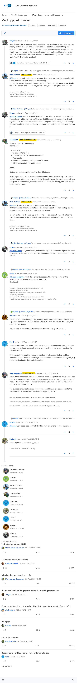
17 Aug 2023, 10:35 (30, 247)
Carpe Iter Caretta (9, 637)
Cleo (7, 657)
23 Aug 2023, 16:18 (31, 439)
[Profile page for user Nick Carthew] (5, 76)
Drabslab (13, 439)
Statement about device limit (14, 559)
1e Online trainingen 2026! (13, 544)
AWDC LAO (10, 610)
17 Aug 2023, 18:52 (30, 316)
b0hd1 (12, 273)
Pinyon (12, 41)
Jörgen (8, 594)
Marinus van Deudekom (14, 548)
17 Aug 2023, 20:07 (29, 342)
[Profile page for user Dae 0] (5, 344)
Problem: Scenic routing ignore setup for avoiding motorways (30, 590)
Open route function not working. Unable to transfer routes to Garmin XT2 (36, 606)
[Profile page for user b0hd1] (5, 275)
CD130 (8, 625)
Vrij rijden (5, 622)
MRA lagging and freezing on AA (16, 575)
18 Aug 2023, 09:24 (50, 373)
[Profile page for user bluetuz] (5, 424)
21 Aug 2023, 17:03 (30, 422)
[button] (3, 680)
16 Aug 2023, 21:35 (47, 202)
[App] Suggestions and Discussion (14, 25)
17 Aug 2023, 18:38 (29, 273)
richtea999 (14, 140)
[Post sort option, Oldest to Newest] (5, 33)
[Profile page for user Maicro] (5, 317)
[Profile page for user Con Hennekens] (5, 375)
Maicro (12, 316)
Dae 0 (12, 342)
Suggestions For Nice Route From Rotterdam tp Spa (25, 653)
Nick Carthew (15, 75)
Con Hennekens (16, 373)
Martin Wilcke (10, 641)
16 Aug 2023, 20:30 (30, 41)
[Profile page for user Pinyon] (5, 42)
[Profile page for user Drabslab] (5, 441)
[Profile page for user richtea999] (5, 141)
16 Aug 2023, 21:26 (30, 113)
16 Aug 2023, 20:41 (47, 75)
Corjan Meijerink (11, 563)
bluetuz (12, 422)
